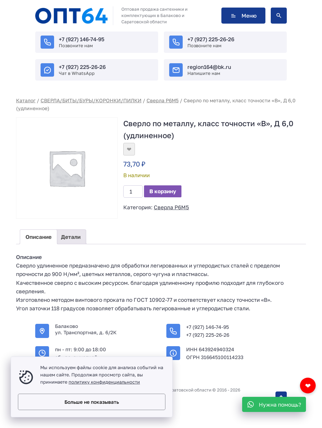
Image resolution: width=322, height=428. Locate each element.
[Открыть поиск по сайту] (279, 16)
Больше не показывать (91, 402)
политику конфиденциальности (104, 382)
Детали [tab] (70, 237)
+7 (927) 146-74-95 (81, 39)
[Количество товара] (133, 191)
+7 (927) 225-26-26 (210, 39)
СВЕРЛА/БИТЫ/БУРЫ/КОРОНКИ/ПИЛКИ (91, 100)
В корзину (162, 191)
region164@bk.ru (209, 67)
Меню (243, 15)
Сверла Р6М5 (163, 100)
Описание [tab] (38, 237)
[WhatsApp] (274, 404)
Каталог (26, 100)
